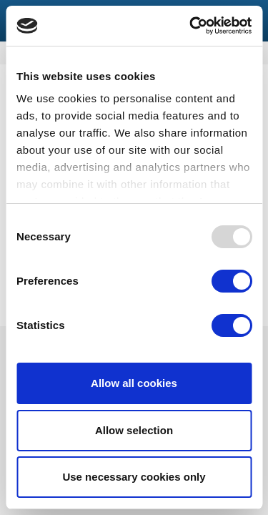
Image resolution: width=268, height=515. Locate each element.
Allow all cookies (134, 383)
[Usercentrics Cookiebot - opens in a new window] (191, 25)
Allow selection (134, 430)
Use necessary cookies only (133, 477)
